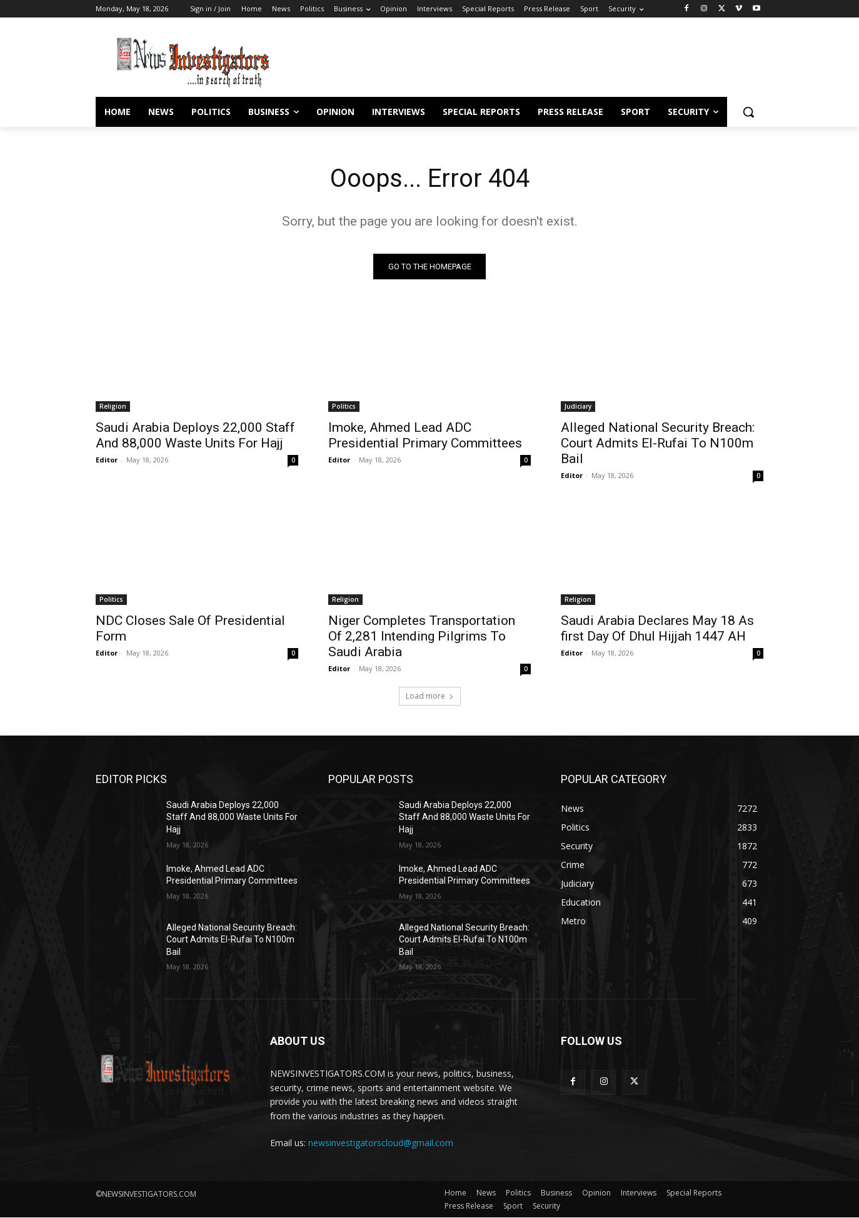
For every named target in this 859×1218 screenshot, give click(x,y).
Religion (112, 406)
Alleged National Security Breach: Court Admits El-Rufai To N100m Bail (658, 443)
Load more (430, 696)
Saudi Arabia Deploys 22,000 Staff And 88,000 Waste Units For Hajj (195, 435)
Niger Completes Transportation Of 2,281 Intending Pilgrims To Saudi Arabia (421, 636)
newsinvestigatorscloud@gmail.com (380, 1143)
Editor (107, 459)
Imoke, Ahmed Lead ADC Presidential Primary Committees (425, 435)
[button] (748, 112)
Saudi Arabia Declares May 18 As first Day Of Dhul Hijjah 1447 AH (657, 628)
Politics (344, 406)
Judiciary (578, 406)
